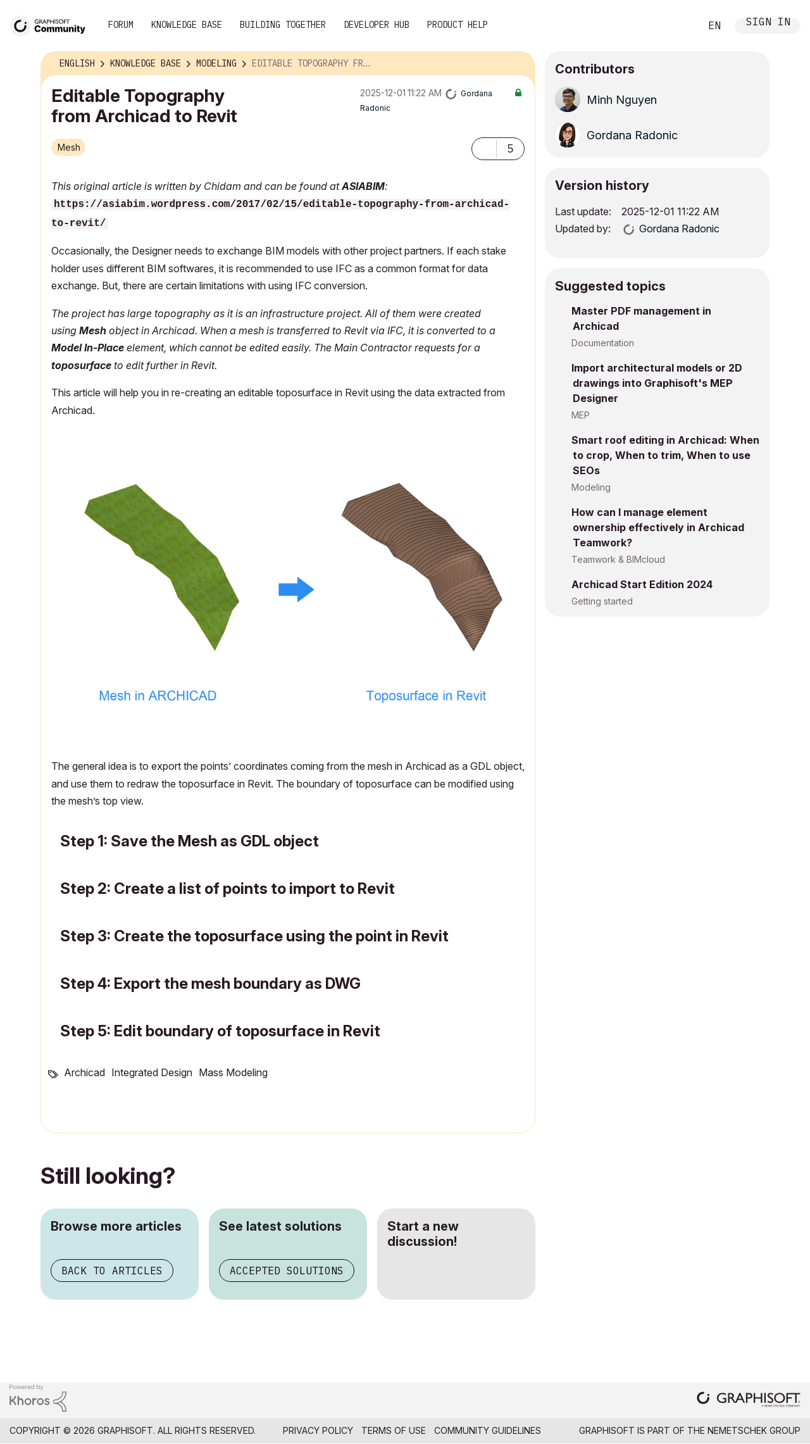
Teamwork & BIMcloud (618, 559)
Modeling (591, 487)
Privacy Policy (318, 1430)
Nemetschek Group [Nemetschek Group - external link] (754, 1430)
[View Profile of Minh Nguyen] (622, 99)
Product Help (457, 24)
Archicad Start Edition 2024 (642, 584)
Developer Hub (376, 24)
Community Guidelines (487, 1430)
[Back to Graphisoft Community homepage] (51, 24)
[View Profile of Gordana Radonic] (632, 135)
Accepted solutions (287, 1270)
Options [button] (517, 64)
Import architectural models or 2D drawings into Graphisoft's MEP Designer (656, 383)
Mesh (69, 147)
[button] (484, 149)
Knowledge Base (186, 24)
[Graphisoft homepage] (749, 1400)
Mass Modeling (233, 1072)
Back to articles (112, 1270)
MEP (580, 415)
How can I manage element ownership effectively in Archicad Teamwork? (657, 527)
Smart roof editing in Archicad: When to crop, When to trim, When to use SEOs (665, 455)
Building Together (283, 24)
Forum (121, 24)
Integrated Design (151, 1072)
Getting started (602, 601)
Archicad (84, 1072)
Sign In (768, 23)
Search (676, 26)
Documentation (602, 342)
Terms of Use (393, 1430)
